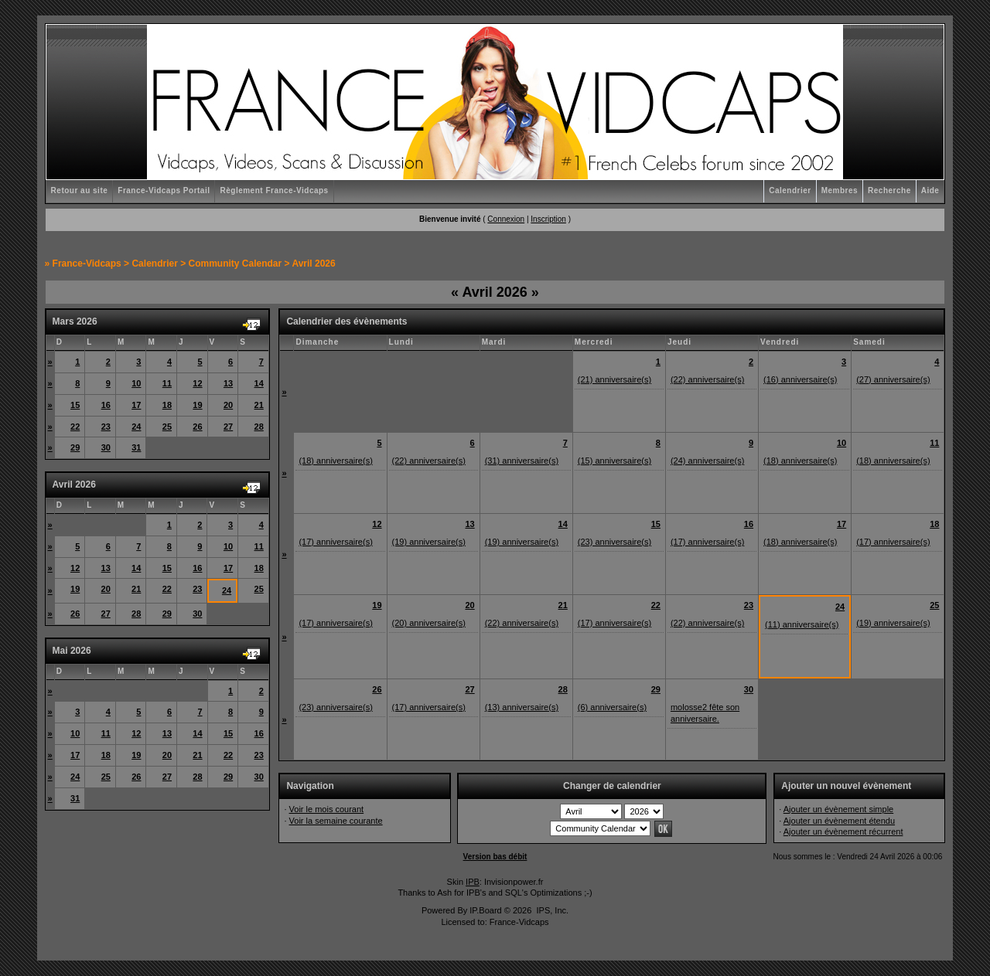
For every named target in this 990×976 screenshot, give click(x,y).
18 (167, 405)
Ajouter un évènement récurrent (843, 831)
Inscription (548, 219)
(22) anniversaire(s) (707, 379)
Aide (930, 190)
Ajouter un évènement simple (838, 809)
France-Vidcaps (87, 263)
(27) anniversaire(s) (893, 379)
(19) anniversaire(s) (429, 541)
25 (167, 426)
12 (197, 383)
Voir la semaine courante (336, 820)
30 (106, 447)
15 (75, 405)
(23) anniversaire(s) (614, 541)
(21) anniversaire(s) (614, 379)
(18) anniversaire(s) (335, 460)
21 (259, 405)
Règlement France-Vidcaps (274, 190)
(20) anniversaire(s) (429, 622)
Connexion (505, 219)
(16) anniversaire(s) (800, 379)
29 (75, 447)
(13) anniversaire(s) (521, 707)
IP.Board (485, 910)
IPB (473, 881)
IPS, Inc (551, 910)
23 (106, 426)
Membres (839, 190)
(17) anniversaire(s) (335, 541)
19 (197, 405)
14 (259, 383)
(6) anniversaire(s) (612, 707)
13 (228, 383)
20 (228, 405)
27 (228, 426)
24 (136, 426)
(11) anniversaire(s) (801, 624)
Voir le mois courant (326, 809)
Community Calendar (235, 263)
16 (106, 405)
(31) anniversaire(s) (521, 460)
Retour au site (79, 190)
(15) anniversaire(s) (614, 460)
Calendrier (790, 190)
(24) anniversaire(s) (707, 460)
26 (197, 426)
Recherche (889, 190)
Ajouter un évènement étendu (839, 820)
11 (167, 383)
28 (259, 426)
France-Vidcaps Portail (164, 190)
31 (136, 447)
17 (136, 405)
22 (75, 426)
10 (136, 383)
